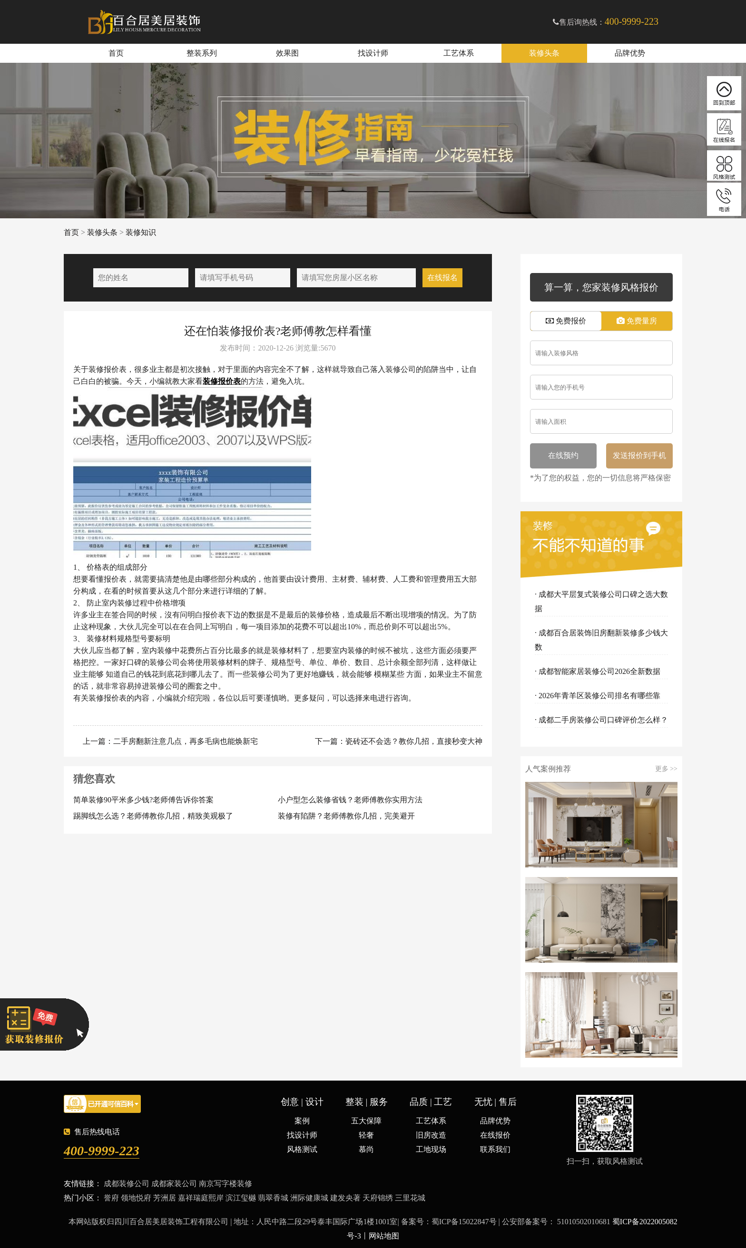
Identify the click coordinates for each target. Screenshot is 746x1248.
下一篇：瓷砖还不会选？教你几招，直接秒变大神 (397, 741)
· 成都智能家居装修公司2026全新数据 (597, 671)
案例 (302, 1121)
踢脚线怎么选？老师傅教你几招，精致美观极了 (153, 816)
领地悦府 (136, 1198)
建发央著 (345, 1198)
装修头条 (544, 53)
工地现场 (431, 1149)
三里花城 (410, 1198)
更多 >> (666, 769)
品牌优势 (630, 53)
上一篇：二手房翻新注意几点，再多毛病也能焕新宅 (169, 741)
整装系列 (201, 53)
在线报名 (442, 277)
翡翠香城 (273, 1198)
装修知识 (141, 232)
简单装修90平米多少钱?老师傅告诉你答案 (143, 800)
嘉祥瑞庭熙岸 (201, 1198)
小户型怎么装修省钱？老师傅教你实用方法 (350, 800)
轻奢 (366, 1135)
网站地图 (384, 1236)
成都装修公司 (126, 1184)
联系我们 (495, 1149)
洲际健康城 (309, 1198)
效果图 (287, 53)
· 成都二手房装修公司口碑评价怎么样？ (601, 720)
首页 (116, 53)
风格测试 (302, 1149)
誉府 (111, 1198)
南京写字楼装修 (225, 1184)
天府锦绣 (378, 1198)
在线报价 (495, 1135)
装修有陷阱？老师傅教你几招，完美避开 (346, 816)
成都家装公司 (174, 1184)
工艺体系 (458, 53)
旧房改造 (431, 1135)
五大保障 (366, 1121)
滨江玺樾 (241, 1198)
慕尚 (366, 1149)
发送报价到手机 (639, 455)
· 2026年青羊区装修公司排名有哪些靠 (597, 696)
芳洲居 (164, 1198)
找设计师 (373, 53)
